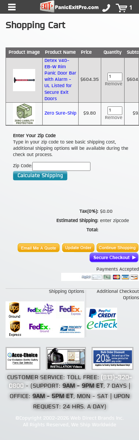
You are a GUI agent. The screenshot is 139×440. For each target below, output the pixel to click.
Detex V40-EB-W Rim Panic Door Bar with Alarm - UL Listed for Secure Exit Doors (60, 80)
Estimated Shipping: (77, 221)
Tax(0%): (88, 211)
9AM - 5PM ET (52, 397)
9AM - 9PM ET (82, 386)
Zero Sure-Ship (60, 113)
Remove (113, 84)
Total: (92, 230)
